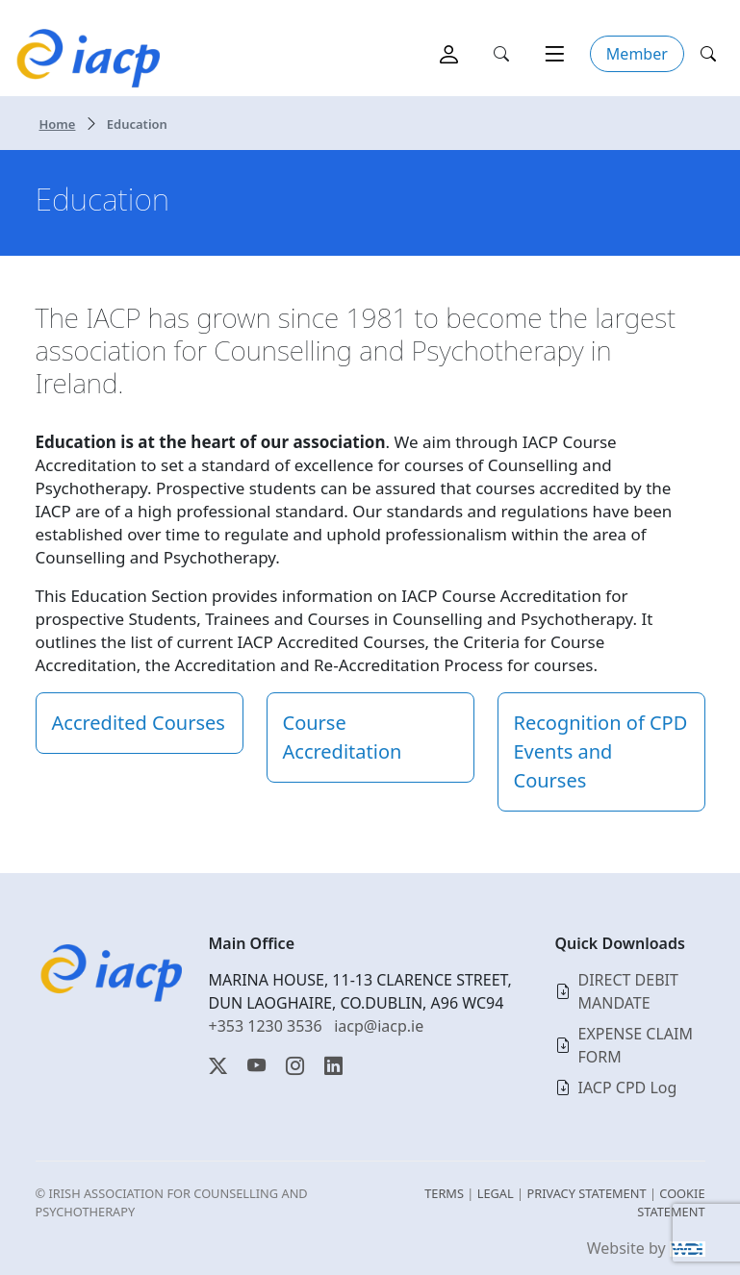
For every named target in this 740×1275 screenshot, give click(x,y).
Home (57, 124)
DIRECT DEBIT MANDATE (628, 991)
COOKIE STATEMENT (670, 1202)
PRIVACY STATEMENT (586, 1193)
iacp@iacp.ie (378, 1026)
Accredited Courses (138, 723)
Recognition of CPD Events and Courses (601, 751)
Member (637, 53)
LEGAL (495, 1193)
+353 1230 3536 (265, 1026)
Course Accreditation (342, 737)
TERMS (444, 1193)
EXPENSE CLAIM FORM (636, 1045)
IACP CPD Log (627, 1087)
